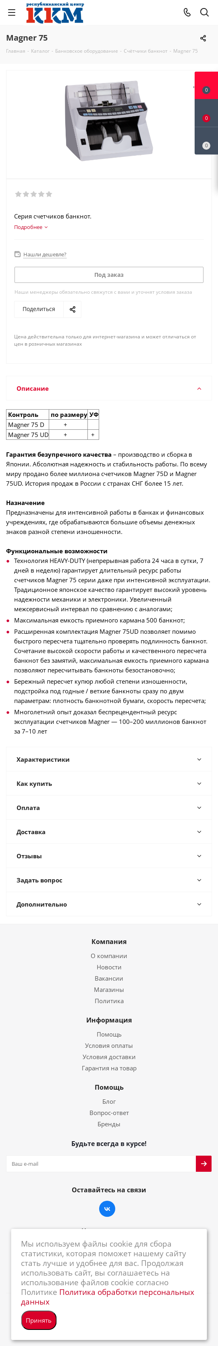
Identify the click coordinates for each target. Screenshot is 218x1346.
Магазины (109, 989)
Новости (109, 967)
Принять (39, 1320)
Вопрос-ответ (109, 1113)
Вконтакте (107, 1209)
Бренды (109, 1124)
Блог (109, 1101)
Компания (109, 941)
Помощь (109, 1034)
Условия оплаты (109, 1045)
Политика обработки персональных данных (107, 1297)
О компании (109, 956)
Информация (109, 1020)
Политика (109, 1001)
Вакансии (109, 978)
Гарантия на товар (109, 1068)
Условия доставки (109, 1057)
